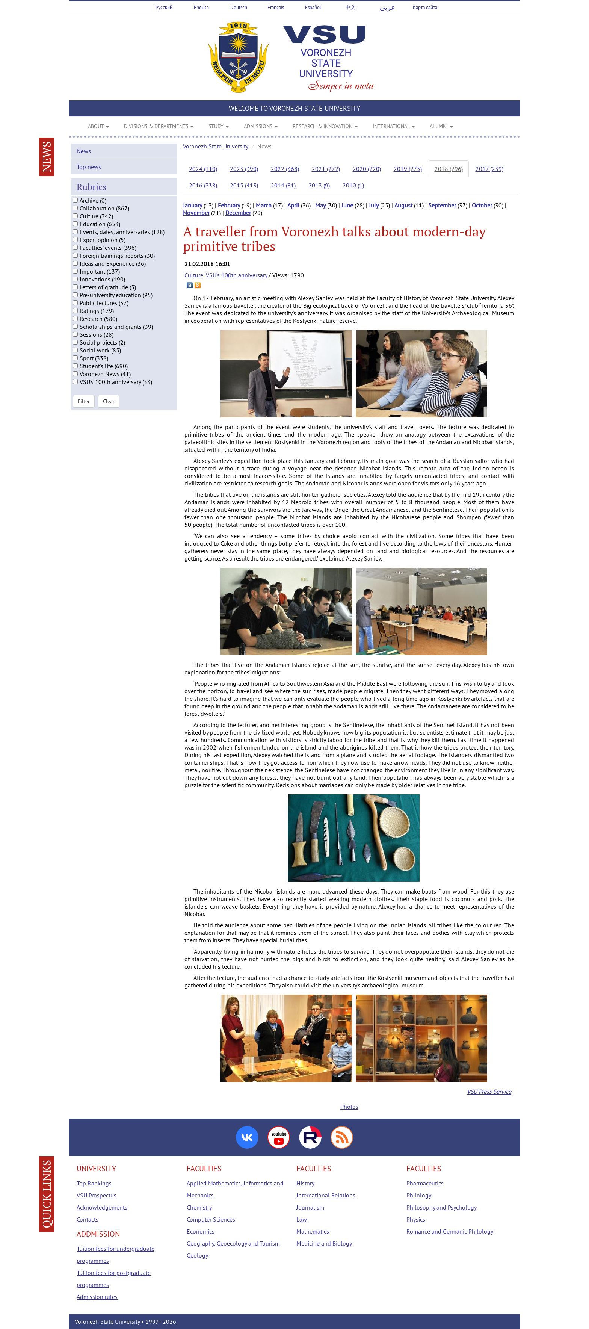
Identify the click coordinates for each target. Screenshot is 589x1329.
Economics (200, 1231)
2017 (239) (489, 168)
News (84, 156)
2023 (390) (244, 168)
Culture (193, 275)
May (320, 205)
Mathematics (312, 1231)
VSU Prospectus (96, 1195)
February (229, 205)
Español (313, 7)
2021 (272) (326, 168)
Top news (89, 172)
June (347, 205)
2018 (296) (449, 168)
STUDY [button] (218, 126)
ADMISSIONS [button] (261, 126)
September (442, 205)
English (201, 7)
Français (275, 7)
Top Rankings (94, 1183)
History (305, 1183)
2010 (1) (353, 185)
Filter (84, 407)
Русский (164, 7)
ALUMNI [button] (441, 126)
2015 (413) (244, 185)
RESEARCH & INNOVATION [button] (325, 126)
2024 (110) (203, 168)
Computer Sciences (211, 1219)
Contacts (87, 1219)
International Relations (325, 1195)
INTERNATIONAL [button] (394, 126)
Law (301, 1219)
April (293, 205)
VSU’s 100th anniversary (236, 275)
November (196, 212)
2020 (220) (367, 168)
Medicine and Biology (324, 1243)
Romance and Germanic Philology (449, 1231)
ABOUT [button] (98, 126)
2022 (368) (285, 168)
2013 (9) (319, 185)
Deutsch (238, 7)
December (238, 212)
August (403, 205)
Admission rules (97, 1296)
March (264, 205)
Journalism (310, 1207)
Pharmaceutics (425, 1183)
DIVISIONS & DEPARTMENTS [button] (158, 126)
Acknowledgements (102, 1207)
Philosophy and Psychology (441, 1207)
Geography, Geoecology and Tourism (233, 1243)
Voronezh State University (215, 146)
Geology (197, 1255)
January (192, 205)
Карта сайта (425, 7)
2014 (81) (283, 185)
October (482, 205)
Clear (109, 407)
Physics (415, 1219)
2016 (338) (203, 185)
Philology (418, 1195)
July (374, 205)
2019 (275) (408, 168)
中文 (350, 7)
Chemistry (199, 1207)
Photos (349, 1106)
